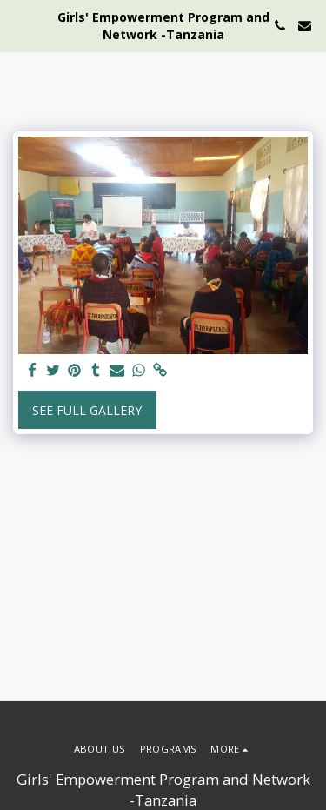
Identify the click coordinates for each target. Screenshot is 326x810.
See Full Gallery (87, 410)
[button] (19, 25)
